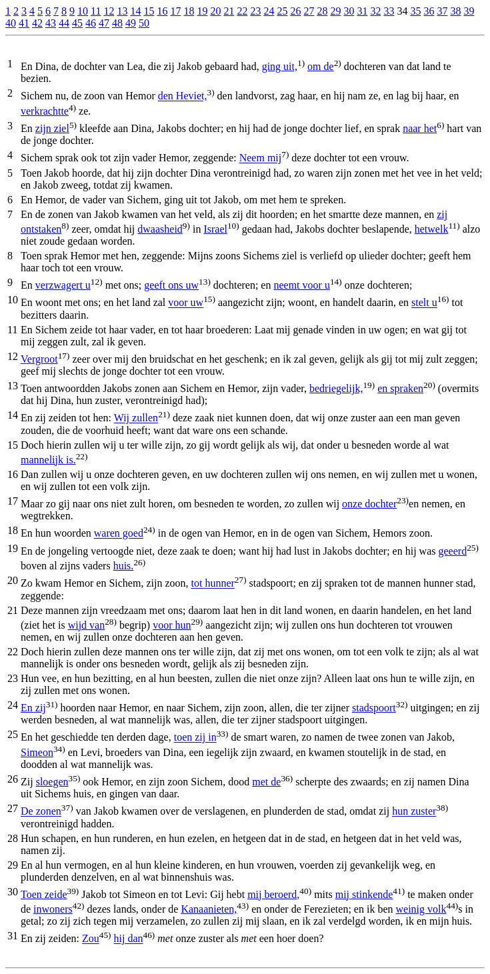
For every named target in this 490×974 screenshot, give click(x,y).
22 (242, 11)
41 (24, 23)
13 (122, 11)
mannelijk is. (48, 459)
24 (268, 11)
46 (90, 23)
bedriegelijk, (336, 388)
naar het (420, 128)
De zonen (41, 811)
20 (215, 11)
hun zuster (414, 811)
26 (295, 11)
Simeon (37, 752)
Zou (90, 939)
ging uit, (279, 66)
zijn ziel (52, 128)
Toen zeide (44, 894)
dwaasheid (160, 229)
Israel (215, 229)
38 (455, 11)
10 (82, 11)
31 (362, 11)
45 (77, 23)
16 (162, 11)
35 (415, 11)
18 (188, 11)
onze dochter (369, 503)
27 (308, 11)
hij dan (128, 939)
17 (175, 11)
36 (428, 11)
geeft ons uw (171, 285)
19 (202, 11)
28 (322, 11)
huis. (123, 565)
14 (135, 11)
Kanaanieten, (209, 909)
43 (50, 23)
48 (117, 23)
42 (37, 23)
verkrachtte (45, 111)
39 (468, 11)
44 (64, 23)
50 (144, 23)
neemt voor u (301, 285)
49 (130, 23)
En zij (33, 707)
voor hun (172, 625)
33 (388, 11)
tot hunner (213, 583)
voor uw (185, 303)
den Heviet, (182, 96)
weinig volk (420, 909)
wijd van (86, 625)
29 (335, 11)
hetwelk (432, 229)
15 (148, 11)
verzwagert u (63, 285)
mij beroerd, (273, 894)
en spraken (400, 388)
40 (10, 23)
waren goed (118, 533)
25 (282, 11)
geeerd (453, 551)
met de (266, 781)
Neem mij (260, 158)
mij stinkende (364, 894)
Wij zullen (136, 418)
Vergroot (39, 359)
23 (255, 11)
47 (104, 23)
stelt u (424, 303)
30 (348, 11)
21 (228, 11)
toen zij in (195, 737)
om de (320, 66)
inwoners (53, 909)
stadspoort (374, 707)
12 (108, 11)
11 (96, 11)
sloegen (52, 781)
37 (442, 11)
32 (375, 11)
